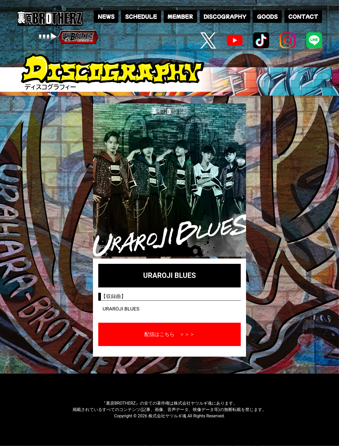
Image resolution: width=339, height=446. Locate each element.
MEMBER (180, 16)
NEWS (106, 16)
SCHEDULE (141, 16)
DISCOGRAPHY (225, 16)
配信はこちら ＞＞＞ (169, 334)
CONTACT (303, 16)
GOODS (267, 16)
